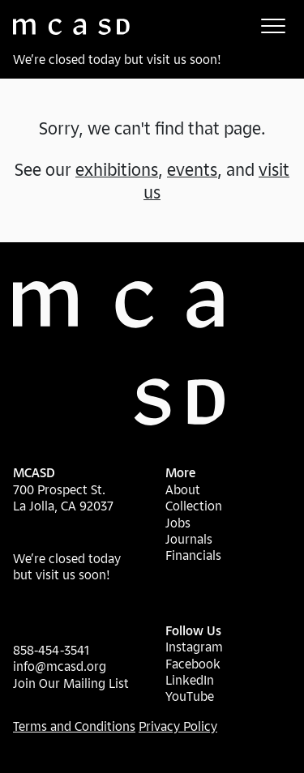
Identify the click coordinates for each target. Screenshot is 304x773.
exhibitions (116, 169)
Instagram (194, 646)
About (182, 489)
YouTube (189, 696)
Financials (193, 555)
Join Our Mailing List (71, 683)
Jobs (178, 522)
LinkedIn (189, 680)
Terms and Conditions (74, 726)
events (192, 169)
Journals (188, 539)
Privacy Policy (178, 726)
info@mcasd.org (59, 666)
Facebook (193, 663)
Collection (193, 505)
